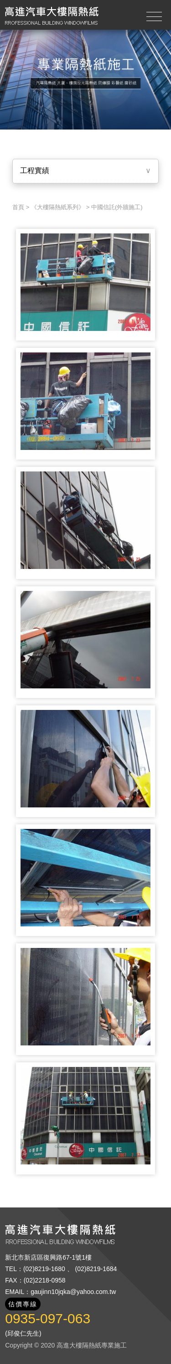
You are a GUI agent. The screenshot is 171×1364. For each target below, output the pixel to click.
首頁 (18, 207)
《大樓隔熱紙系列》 (57, 207)
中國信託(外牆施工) (117, 207)
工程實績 (34, 170)
